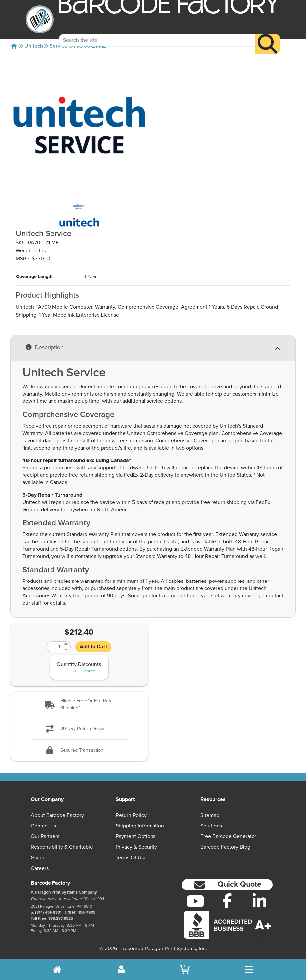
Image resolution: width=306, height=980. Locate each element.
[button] (79, 704)
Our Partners (45, 836)
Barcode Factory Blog (225, 847)
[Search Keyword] (157, 31)
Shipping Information (140, 825)
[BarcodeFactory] (40, 19)
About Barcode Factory (57, 815)
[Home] (14, 46)
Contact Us (43, 825)
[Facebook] (227, 900)
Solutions (211, 825)
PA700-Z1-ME (90, 46)
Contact (89, 671)
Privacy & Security (136, 847)
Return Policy (131, 815)
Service (58, 46)
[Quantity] (55, 646)
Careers (40, 868)
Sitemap (209, 815)
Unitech (33, 46)
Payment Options (135, 836)
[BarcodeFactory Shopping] (185, 969)
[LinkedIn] (259, 901)
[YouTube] (195, 901)
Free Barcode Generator (228, 836)
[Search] (267, 35)
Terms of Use (131, 857)
